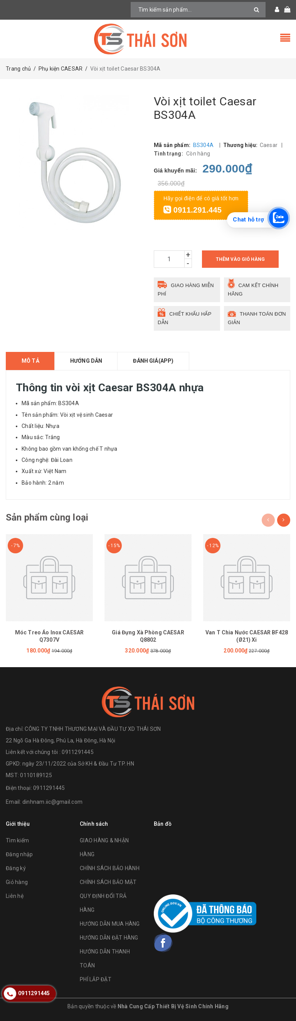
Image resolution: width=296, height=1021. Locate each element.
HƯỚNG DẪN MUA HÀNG (110, 924)
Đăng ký (16, 868)
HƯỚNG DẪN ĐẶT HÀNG (109, 938)
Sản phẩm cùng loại (47, 517)
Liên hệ (15, 896)
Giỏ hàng (17, 882)
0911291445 (49, 788)
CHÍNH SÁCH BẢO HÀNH (110, 868)
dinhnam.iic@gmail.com (52, 802)
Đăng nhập (19, 854)
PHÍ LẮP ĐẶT (95, 979)
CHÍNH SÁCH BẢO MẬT (108, 882)
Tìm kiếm (17, 840)
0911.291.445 (192, 210)
